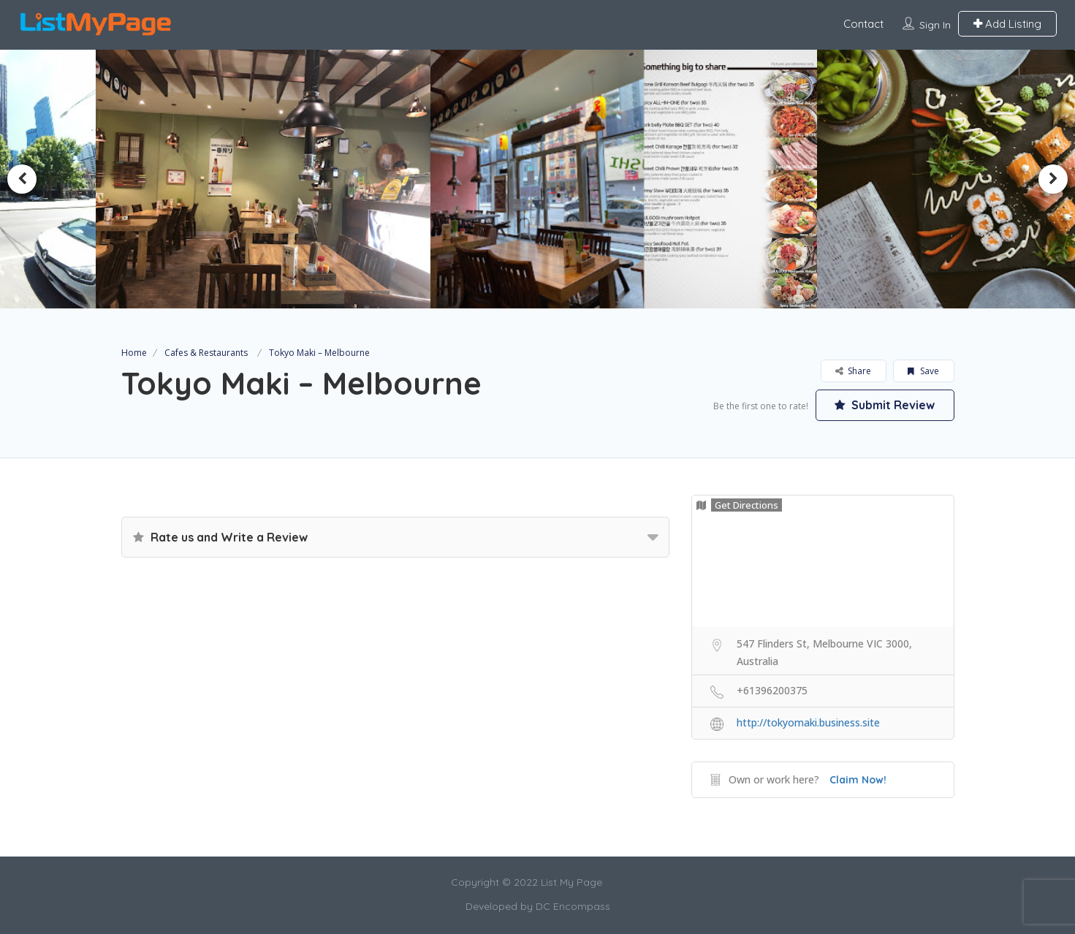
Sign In (935, 24)
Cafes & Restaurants (206, 352)
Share (853, 371)
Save (923, 371)
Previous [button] (22, 179)
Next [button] (1053, 179)
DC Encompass (573, 906)
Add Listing (1007, 24)
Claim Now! (857, 779)
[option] (268, 179)
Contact (863, 24)
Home (134, 352)
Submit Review (885, 405)
